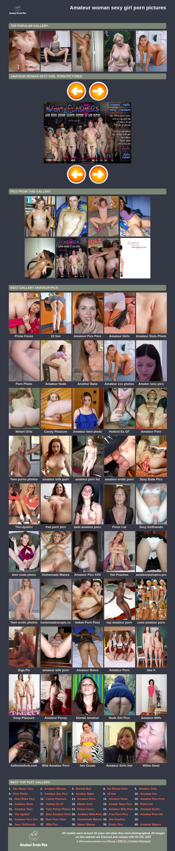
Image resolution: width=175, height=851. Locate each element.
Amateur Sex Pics (56, 793)
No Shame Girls (117, 788)
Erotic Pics (116, 824)
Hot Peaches (117, 819)
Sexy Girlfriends (25, 824)
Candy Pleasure (56, 798)
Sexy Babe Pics (25, 798)
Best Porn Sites (56, 819)
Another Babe (85, 793)
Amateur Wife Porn (89, 814)
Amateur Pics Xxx (26, 819)
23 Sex (111, 793)
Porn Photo (20, 793)
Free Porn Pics (118, 814)
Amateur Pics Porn (152, 798)
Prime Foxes (85, 809)
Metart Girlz (84, 804)
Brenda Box (83, 788)
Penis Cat (146, 804)
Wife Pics (52, 824)
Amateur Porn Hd (151, 814)
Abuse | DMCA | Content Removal (129, 841)
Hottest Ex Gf (54, 804)
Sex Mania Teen (23, 788)
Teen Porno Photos (58, 809)
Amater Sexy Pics (120, 804)
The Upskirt (22, 814)
